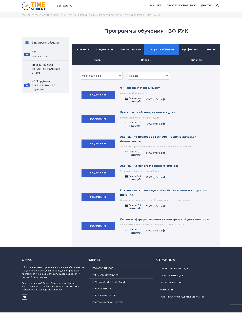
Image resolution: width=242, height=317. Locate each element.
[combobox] (102, 76)
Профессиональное (181, 5)
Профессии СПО (101, 293)
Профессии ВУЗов (102, 272)
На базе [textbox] (133, 75)
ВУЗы (56, 15)
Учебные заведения (42, 15)
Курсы (97, 60)
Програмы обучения (161, 49)
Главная (26, 15)
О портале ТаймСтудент (176, 272)
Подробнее (98, 94)
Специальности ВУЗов (105, 279)
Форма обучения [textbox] (92, 75)
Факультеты (104, 49)
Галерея (210, 49)
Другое (206, 5)
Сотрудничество (171, 287)
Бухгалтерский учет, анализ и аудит (149, 112)
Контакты (195, 60)
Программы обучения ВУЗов (109, 286)
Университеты (69, 15)
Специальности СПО (104, 299)
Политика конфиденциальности (182, 301)
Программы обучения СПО (107, 306)
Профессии (190, 49)
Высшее (155, 5)
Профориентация (171, 280)
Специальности (130, 49)
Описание (82, 49)
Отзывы (146, 60)
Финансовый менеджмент (141, 88)
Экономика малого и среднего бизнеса (151, 166)
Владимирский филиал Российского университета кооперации (111, 15)
